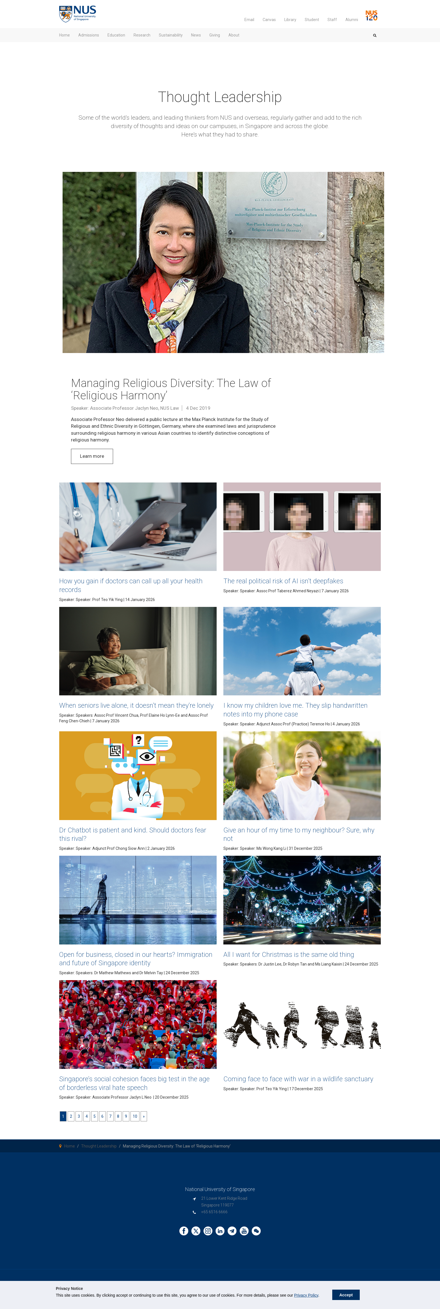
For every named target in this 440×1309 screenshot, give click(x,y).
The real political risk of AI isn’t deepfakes (291, 580)
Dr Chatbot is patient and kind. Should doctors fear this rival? (135, 840)
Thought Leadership (99, 1151)
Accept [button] (346, 1295)
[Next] (144, 1122)
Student (312, 19)
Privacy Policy (306, 1295)
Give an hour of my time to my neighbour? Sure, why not (293, 840)
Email (249, 19)
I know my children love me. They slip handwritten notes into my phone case (287, 709)
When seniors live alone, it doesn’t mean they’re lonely (137, 709)
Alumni (351, 19)
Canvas (269, 19)
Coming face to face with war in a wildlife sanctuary (292, 1089)
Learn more (92, 456)
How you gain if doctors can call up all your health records (130, 585)
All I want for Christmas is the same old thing (298, 959)
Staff (332, 19)
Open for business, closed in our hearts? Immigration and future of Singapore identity (133, 964)
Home (69, 1151)
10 (135, 1122)
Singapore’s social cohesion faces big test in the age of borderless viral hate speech (132, 1089)
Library (290, 19)
